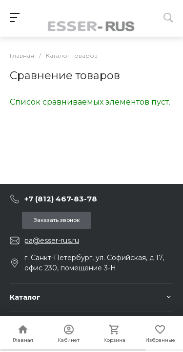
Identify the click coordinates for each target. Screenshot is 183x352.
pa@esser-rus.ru (51, 240)
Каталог (25, 297)
